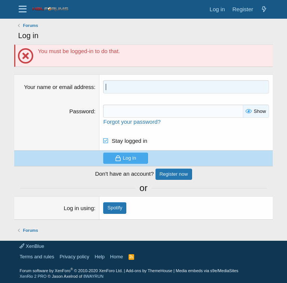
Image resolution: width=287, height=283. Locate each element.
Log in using (79, 208)
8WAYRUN (93, 276)
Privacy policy (74, 256)
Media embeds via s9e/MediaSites (207, 270)
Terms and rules (36, 256)
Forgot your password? (131, 122)
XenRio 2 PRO (32, 276)
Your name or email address (59, 87)
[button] (23, 9)
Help (100, 256)
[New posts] (264, 9)
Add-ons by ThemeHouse (149, 270)
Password (81, 111)
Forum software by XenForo (71, 270)
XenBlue (31, 246)
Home (116, 256)
